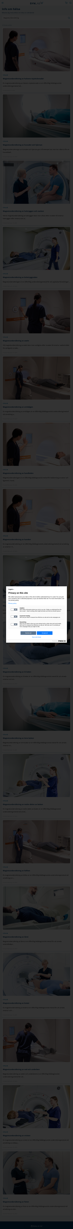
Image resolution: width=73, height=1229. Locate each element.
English (11, 589)
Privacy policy (12, 603)
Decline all (28, 633)
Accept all (45, 633)
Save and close (36, 637)
